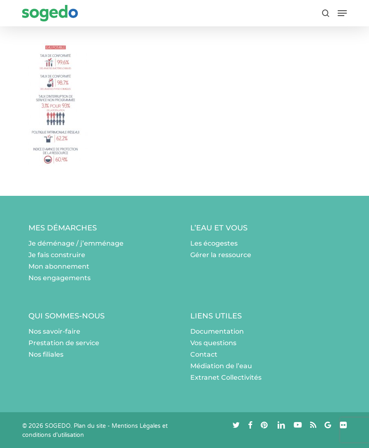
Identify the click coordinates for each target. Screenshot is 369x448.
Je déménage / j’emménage (76, 243)
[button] (342, 13)
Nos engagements (59, 278)
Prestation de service (63, 343)
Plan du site (90, 425)
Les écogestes (214, 243)
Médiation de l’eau (221, 366)
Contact (203, 354)
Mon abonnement (58, 266)
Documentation (217, 331)
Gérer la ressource (220, 255)
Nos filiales (45, 354)
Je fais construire (56, 255)
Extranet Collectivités (226, 377)
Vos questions (213, 343)
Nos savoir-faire (54, 331)
